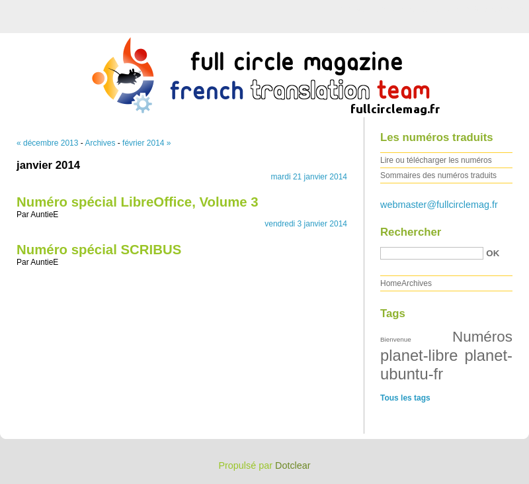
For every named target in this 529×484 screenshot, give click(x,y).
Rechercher (410, 232)
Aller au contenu (366, 9)
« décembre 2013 (47, 143)
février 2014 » (146, 143)
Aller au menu (425, 9)
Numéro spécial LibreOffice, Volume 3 (138, 202)
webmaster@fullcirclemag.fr (439, 204)
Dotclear (293, 465)
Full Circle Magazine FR (264, 72)
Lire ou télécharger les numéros (436, 160)
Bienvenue (395, 339)
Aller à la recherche (490, 9)
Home (390, 283)
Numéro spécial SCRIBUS (99, 249)
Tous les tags (405, 398)
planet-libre (419, 355)
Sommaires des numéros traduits (438, 175)
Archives (100, 143)
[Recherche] (431, 253)
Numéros (482, 336)
